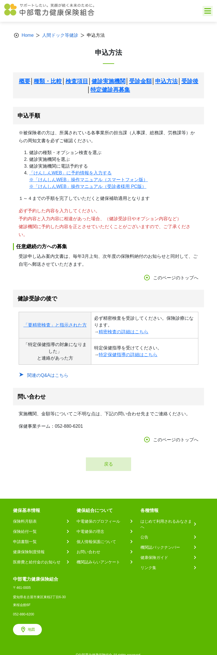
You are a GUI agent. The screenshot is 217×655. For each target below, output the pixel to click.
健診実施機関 (108, 81)
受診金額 (140, 81)
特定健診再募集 (110, 90)
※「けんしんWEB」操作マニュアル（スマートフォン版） (88, 179)
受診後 (189, 81)
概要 (24, 81)
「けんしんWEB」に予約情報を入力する (70, 172)
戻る (108, 464)
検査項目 (77, 81)
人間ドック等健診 (60, 35)
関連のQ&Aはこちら (47, 375)
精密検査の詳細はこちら (123, 331)
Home (27, 35)
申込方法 (166, 81)
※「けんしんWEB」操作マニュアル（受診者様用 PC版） (87, 186)
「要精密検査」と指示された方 (55, 325)
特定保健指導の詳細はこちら (128, 354)
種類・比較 (48, 81)
